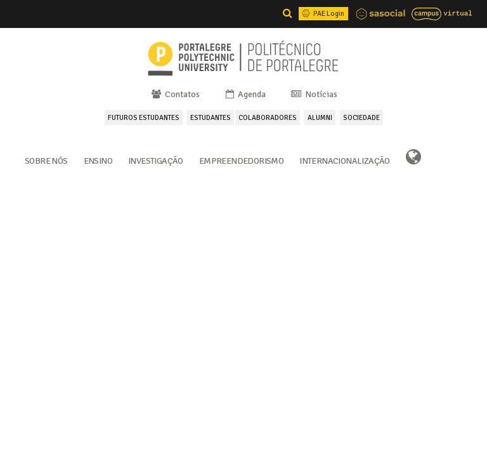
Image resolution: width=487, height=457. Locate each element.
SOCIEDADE (361, 117)
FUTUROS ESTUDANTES (143, 117)
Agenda (245, 94)
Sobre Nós (46, 160)
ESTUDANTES (210, 117)
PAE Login (322, 13)
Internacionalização (344, 160)
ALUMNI (320, 117)
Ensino (98, 160)
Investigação (155, 160)
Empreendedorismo (241, 160)
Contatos (175, 94)
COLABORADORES (267, 117)
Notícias (313, 94)
